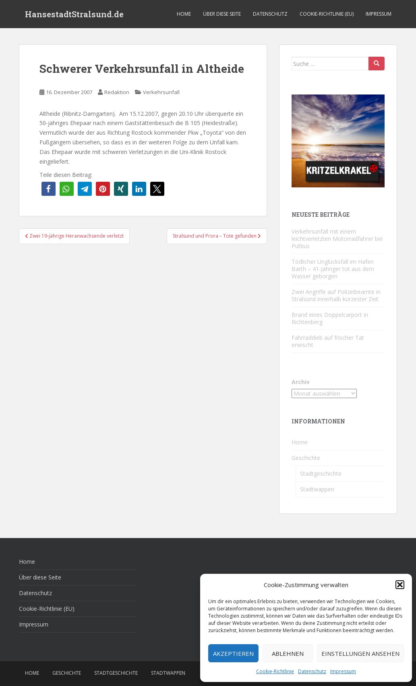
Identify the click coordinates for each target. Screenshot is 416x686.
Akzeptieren (233, 653)
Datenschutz (312, 671)
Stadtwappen (317, 489)
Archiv (301, 382)
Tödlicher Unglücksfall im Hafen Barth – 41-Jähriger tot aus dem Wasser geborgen (333, 269)
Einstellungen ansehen (360, 653)
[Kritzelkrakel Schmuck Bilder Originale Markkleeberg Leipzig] (338, 140)
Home (184, 13)
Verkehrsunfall (161, 92)
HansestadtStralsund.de (74, 14)
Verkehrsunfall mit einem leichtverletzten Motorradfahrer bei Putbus (337, 239)
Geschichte (306, 458)
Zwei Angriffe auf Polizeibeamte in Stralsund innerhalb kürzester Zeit (336, 295)
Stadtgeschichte (320, 473)
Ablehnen (288, 653)
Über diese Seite (222, 13)
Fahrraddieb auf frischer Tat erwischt (328, 341)
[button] (400, 585)
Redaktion (116, 92)
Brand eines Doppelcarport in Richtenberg (330, 318)
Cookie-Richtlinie (275, 671)
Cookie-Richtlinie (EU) (327, 13)
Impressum (343, 671)
